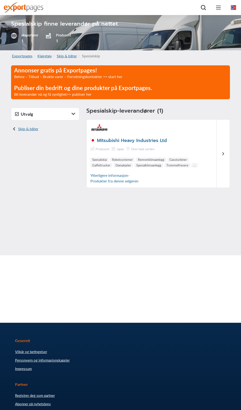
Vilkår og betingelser (31, 352)
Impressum (23, 369)
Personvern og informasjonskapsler (42, 360)
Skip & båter (67, 56)
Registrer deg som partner (35, 395)
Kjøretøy (44, 56)
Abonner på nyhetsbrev (33, 404)
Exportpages (22, 56)
